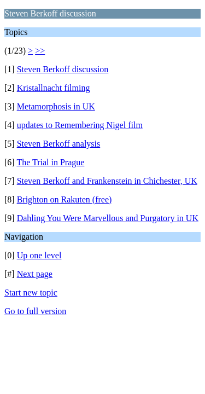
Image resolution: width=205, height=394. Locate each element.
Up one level (39, 255)
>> (40, 50)
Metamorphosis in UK (56, 106)
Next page (34, 274)
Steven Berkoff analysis (59, 143)
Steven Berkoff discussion (63, 69)
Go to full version (35, 311)
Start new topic (30, 292)
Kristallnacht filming (53, 87)
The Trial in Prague (50, 162)
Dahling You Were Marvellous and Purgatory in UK (107, 218)
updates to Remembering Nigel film (80, 125)
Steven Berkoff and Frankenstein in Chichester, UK (107, 181)
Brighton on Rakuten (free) (64, 199)
